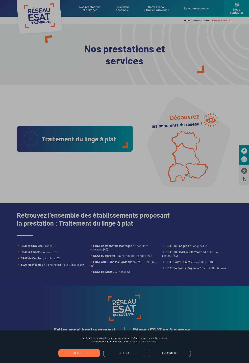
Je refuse (124, 353)
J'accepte (79, 353)
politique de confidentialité (142, 341)
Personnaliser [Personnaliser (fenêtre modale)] (169, 353)
